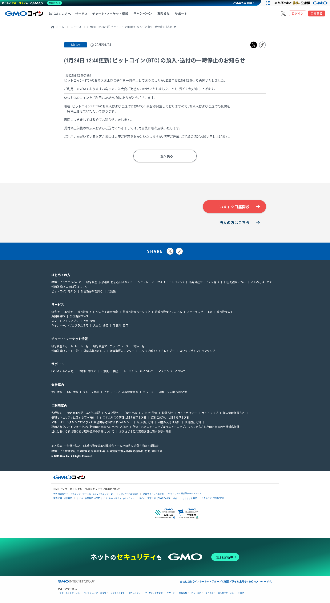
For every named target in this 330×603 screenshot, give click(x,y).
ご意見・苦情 (149, 413)
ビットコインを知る (63, 291)
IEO (210, 312)
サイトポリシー (187, 413)
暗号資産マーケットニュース (111, 346)
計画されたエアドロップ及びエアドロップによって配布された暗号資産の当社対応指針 (186, 427)
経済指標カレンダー (122, 351)
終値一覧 (138, 346)
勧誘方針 (167, 413)
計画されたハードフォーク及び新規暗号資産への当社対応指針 (89, 427)
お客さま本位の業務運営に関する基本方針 (145, 431)
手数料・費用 (120, 326)
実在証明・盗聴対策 (62, 498)
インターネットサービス (69, 593)
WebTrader (89, 321)
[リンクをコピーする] (262, 45)
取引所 (68, 312)
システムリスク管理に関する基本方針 (123, 418)
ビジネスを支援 (117, 593)
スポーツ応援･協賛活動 (172, 392)
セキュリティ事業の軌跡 (213, 498)
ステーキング (195, 312)
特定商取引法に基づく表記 (83, 413)
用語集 (112, 291)
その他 (241, 593)
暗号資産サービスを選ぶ (204, 282)
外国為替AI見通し (94, 351)
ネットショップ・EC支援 (95, 593)
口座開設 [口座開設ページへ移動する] (316, 13)
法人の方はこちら (234, 223)
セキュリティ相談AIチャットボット (185, 493)
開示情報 (72, 392)
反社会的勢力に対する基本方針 (170, 418)
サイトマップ (210, 413)
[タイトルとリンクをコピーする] (179, 251)
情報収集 (183, 593)
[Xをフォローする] (283, 13)
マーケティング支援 (154, 593)
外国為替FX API (79, 316)
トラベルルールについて (138, 371)
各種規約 (56, 413)
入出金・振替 (100, 326)
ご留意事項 (130, 413)
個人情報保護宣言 (234, 413)
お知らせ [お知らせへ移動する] (162, 14)
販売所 (55, 312)
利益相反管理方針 (169, 422)
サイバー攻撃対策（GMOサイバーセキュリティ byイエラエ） (106, 498)
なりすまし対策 (190, 498)
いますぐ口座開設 (234, 207)
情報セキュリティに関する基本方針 (73, 418)
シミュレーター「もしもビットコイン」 (160, 282)
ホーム (60, 26)
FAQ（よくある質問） (63, 371)
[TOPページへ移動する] (24, 13)
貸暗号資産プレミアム (168, 312)
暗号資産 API (224, 312)
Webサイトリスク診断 (153, 494)
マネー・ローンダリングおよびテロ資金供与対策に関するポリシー (91, 422)
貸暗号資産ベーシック (136, 312)
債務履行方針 (193, 422)
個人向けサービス (226, 593)
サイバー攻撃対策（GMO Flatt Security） (159, 498)
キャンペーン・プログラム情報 (69, 326)
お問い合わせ (87, 371)
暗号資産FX (84, 312)
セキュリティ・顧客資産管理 (121, 392)
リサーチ (171, 593)
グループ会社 (91, 392)
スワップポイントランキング (197, 351)
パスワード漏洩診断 (129, 494)
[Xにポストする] (170, 251)
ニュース (76, 26)
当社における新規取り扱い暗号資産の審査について (82, 431)
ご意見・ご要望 (109, 371)
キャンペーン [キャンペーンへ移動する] (142, 14)
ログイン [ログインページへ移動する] (297, 13)
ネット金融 (196, 593)
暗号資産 (209, 593)
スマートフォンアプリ (65, 321)
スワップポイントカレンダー (157, 351)
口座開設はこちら (235, 282)
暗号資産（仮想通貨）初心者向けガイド (109, 282)
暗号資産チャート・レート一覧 (69, 346)
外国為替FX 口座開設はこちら (69, 287)
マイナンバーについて (172, 371)
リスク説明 (111, 413)
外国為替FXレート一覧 (65, 351)
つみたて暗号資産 (107, 312)
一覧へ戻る (165, 156)
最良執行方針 (145, 422)
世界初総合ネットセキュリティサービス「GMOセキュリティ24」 (84, 494)
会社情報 (56, 392)
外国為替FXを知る (92, 291)
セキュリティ (135, 593)
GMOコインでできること (66, 282)
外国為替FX (58, 316)
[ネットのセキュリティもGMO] (32, 3)
